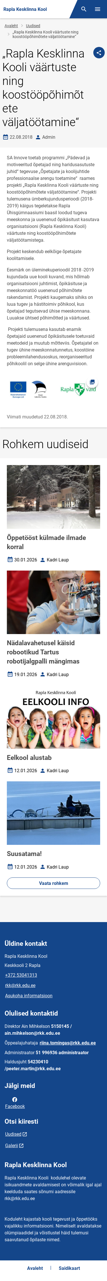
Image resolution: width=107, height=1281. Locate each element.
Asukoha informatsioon (29, 995)
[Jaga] (99, 52)
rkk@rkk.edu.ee (20, 985)
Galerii (11, 1145)
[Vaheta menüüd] (97, 9)
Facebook (15, 1102)
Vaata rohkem (53, 883)
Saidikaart (69, 1268)
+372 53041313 (21, 975)
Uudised (33, 25)
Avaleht (11, 25)
